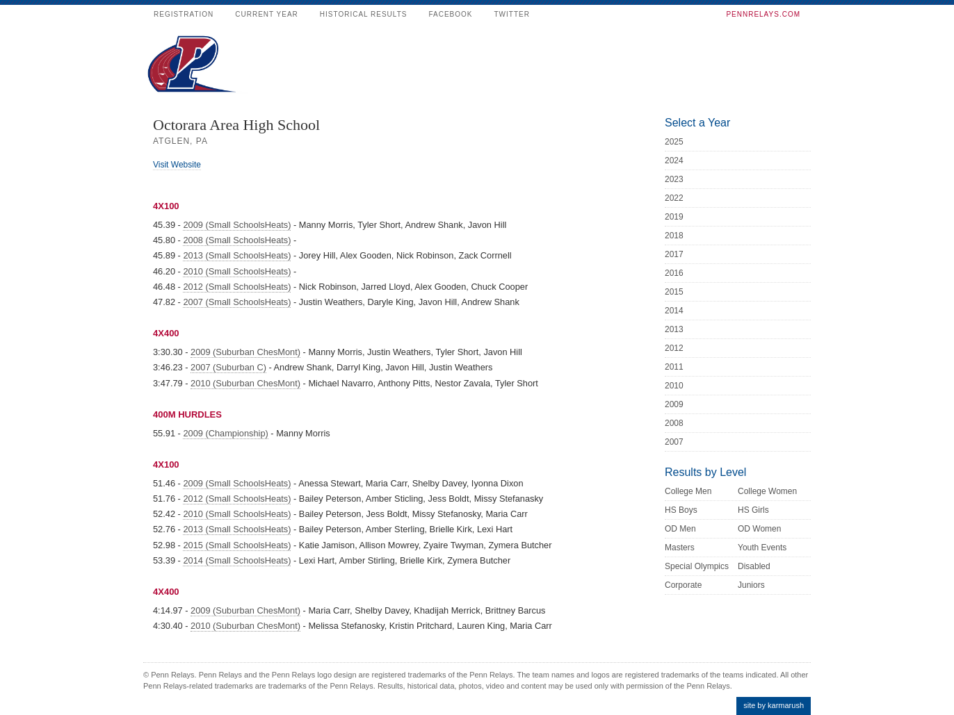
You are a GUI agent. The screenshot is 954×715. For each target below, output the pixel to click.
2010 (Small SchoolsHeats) (237, 271)
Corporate (683, 585)
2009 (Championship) (225, 433)
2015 (674, 292)
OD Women (759, 529)
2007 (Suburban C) (228, 367)
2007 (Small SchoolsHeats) (237, 302)
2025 (674, 142)
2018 (674, 235)
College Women (767, 491)
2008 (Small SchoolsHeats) (237, 240)
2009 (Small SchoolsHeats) (237, 225)
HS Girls (753, 510)
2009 (674, 404)
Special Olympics (697, 566)
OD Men (680, 529)
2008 (674, 423)
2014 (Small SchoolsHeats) (237, 560)
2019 (674, 217)
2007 (674, 442)
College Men (688, 491)
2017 (674, 254)
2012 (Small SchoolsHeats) (237, 286)
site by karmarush (773, 705)
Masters (680, 547)
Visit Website (177, 165)
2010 (674, 386)
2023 (674, 179)
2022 (674, 198)
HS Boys (681, 510)
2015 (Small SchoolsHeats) (237, 545)
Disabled (754, 566)
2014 (674, 310)
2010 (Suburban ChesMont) (245, 383)
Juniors (751, 585)
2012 (674, 348)
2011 (674, 367)
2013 (674, 329)
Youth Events (762, 547)
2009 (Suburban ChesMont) (245, 352)
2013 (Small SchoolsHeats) (237, 255)
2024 (674, 160)
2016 (674, 273)
